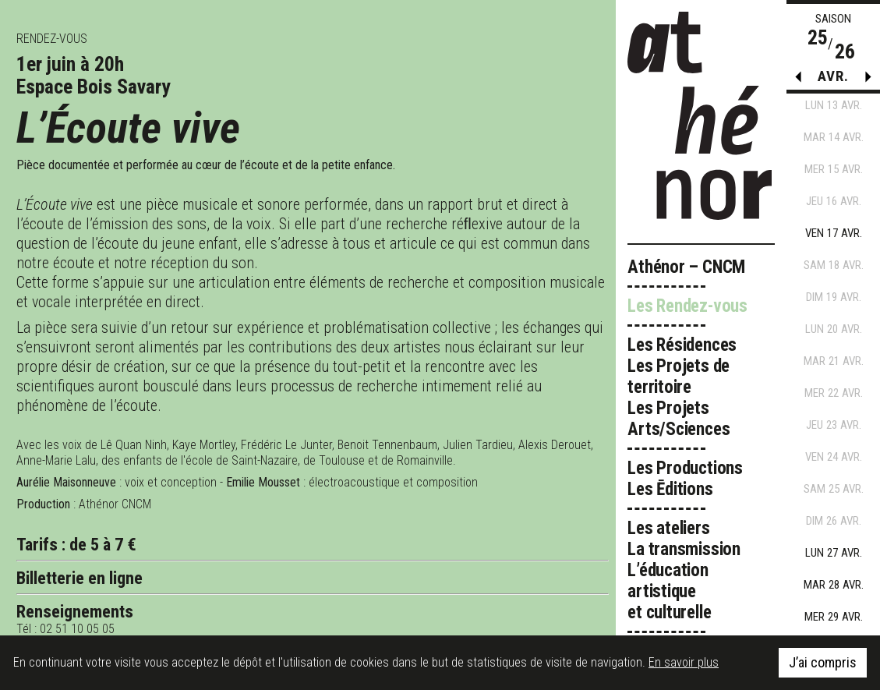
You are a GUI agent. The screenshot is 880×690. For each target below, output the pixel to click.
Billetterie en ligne (79, 578)
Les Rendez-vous (687, 306)
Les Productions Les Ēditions (685, 479)
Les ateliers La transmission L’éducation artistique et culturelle (683, 570)
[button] (868, 80)
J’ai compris (823, 662)
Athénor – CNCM (686, 267)
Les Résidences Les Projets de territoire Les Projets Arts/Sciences (682, 387)
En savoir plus (684, 662)
